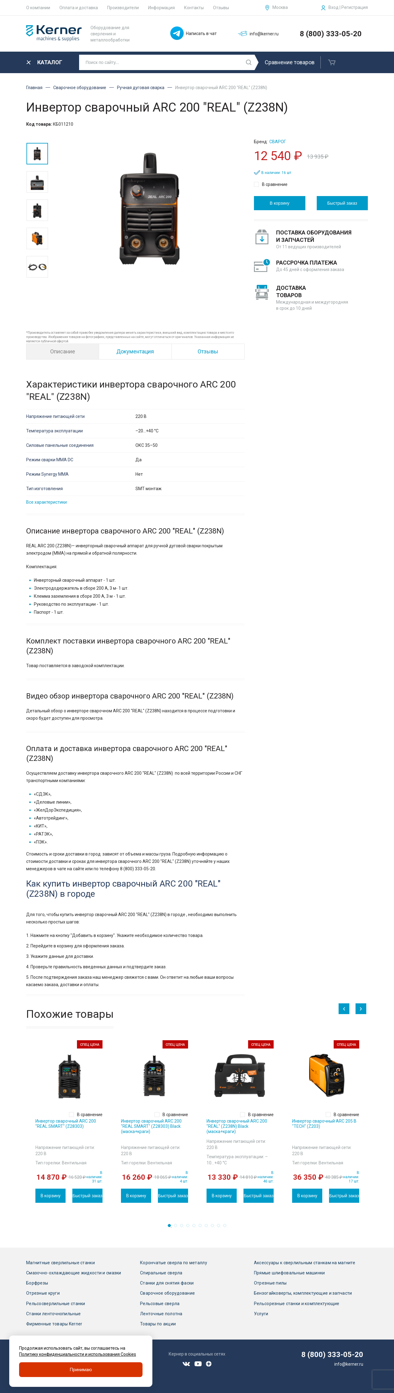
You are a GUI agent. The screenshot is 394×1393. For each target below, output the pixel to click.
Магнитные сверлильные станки (60, 1262)
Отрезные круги (43, 1293)
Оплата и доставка (78, 7)
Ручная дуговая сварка (140, 87)
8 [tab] (214, 1227)
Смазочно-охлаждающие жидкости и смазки (73, 1272)
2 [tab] (177, 1227)
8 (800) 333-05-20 (331, 33)
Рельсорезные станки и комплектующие (297, 1303)
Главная (34, 87)
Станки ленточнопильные (53, 1313)
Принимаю (81, 1369)
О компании (38, 7)
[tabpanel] (69, 1121)
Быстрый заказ (342, 203)
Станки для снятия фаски (167, 1283)
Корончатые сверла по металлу (173, 1262)
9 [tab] (220, 1227)
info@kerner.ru (348, 1364)
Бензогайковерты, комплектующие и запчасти (303, 1293)
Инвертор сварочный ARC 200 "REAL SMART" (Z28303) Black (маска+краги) (151, 1126)
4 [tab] (190, 1227)
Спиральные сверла (161, 1272)
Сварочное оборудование (79, 87)
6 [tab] (202, 1227)
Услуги (261, 1313)
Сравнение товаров (290, 62)
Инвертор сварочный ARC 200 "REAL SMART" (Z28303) (65, 1124)
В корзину (279, 203)
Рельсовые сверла (159, 1303)
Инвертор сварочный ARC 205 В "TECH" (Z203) (324, 1124)
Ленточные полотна (161, 1313)
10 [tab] (226, 1227)
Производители (123, 7)
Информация (161, 7)
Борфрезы (37, 1283)
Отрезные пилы (270, 1283)
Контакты (194, 7)
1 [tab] (171, 1227)
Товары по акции (158, 1323)
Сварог (277, 142)
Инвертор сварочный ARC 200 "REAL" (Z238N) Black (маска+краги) (237, 1126)
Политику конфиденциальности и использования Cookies (77, 1354)
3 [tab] (183, 1227)
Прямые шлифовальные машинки (289, 1272)
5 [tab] (196, 1227)
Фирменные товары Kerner (54, 1323)
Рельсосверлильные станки (55, 1303)
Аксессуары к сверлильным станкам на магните (304, 1262)
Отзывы (221, 7)
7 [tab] (208, 1227)
